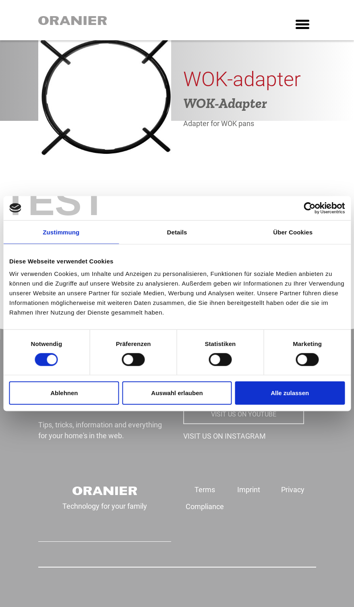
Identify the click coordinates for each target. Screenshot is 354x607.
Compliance (205, 506)
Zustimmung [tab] (61, 231)
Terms (205, 489)
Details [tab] (177, 231)
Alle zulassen (290, 392)
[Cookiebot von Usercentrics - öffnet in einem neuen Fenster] (309, 208)
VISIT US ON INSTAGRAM (224, 436)
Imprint (248, 489)
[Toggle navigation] (302, 25)
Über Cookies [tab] (293, 231)
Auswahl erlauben (177, 392)
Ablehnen (64, 392)
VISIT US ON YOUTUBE (243, 414)
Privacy (292, 489)
